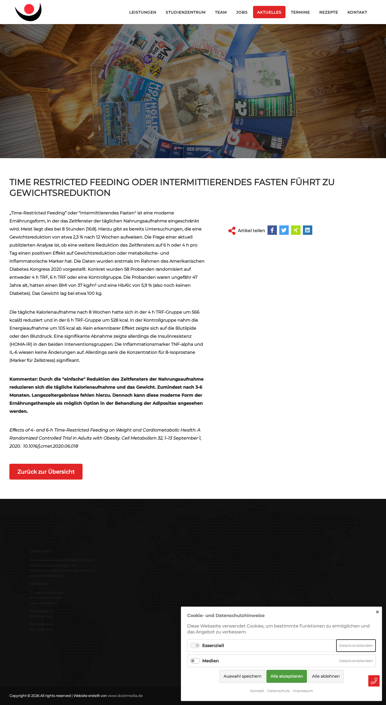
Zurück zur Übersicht (47, 471)
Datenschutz (278, 691)
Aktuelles (269, 12)
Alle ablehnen (326, 676)
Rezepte (328, 12)
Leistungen (142, 12)
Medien (210, 660)
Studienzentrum (186, 12)
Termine (300, 12)
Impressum (303, 691)
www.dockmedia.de (125, 695)
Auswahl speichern (242, 676)
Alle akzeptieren (286, 676)
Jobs (242, 12)
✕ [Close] (377, 612)
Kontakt (357, 12)
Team (221, 12)
